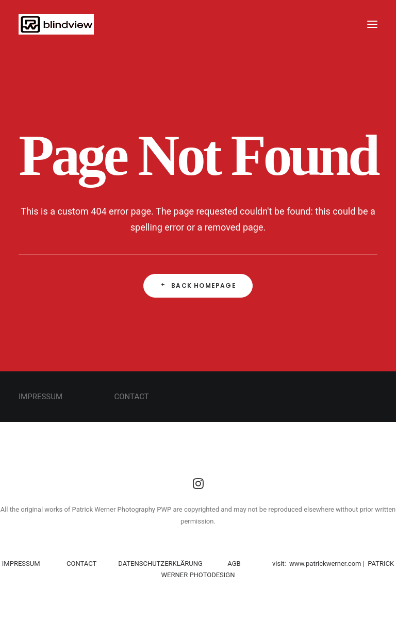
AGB (233, 563)
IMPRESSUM (22, 563)
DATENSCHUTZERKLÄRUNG (160, 563)
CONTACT (81, 563)
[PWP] (56, 24)
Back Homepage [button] (198, 285)
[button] (372, 24)
